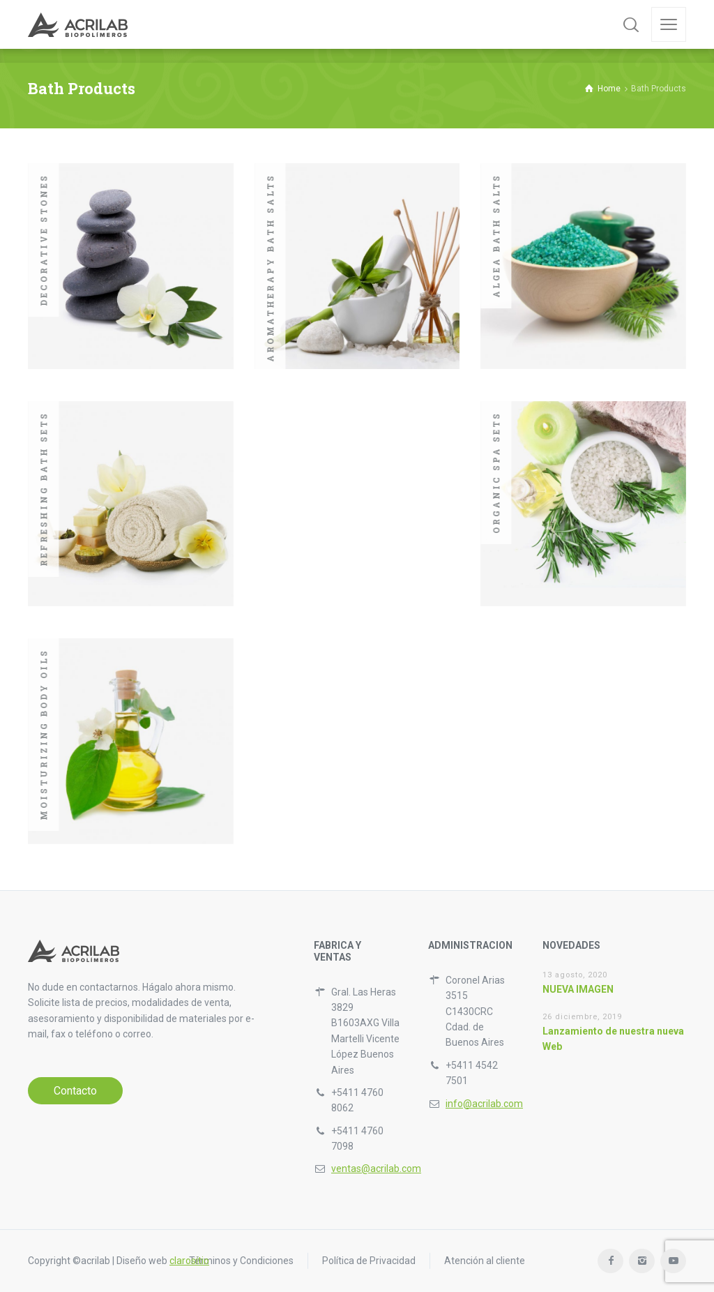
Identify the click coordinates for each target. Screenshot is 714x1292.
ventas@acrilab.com (376, 1168)
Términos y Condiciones (241, 1260)
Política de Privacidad (369, 1260)
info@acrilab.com (484, 1103)
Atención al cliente (484, 1260)
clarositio (189, 1260)
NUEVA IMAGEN (578, 989)
